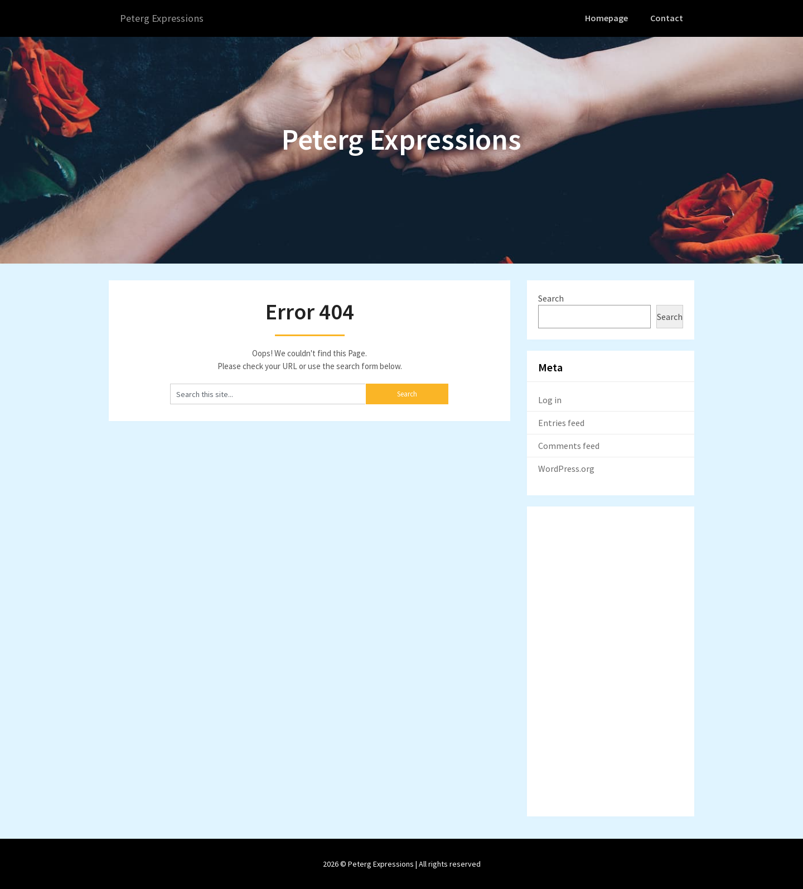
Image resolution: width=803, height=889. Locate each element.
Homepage (608, 17)
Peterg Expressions (164, 18)
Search (551, 297)
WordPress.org (566, 468)
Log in (550, 399)
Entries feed (561, 422)
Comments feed (568, 445)
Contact (667, 17)
